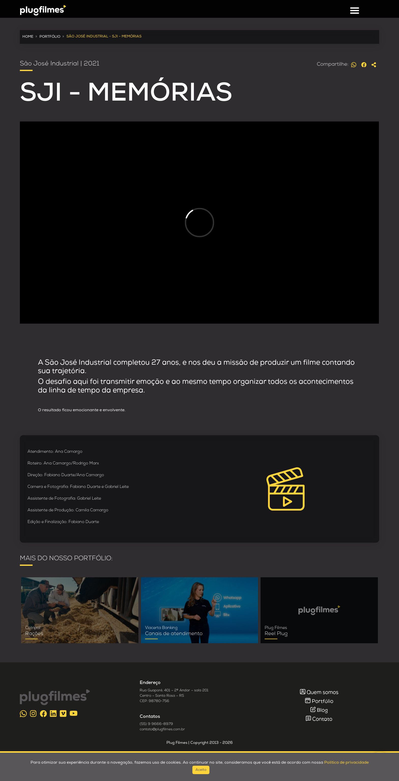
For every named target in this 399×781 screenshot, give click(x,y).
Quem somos (322, 692)
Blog (322, 710)
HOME (27, 37)
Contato (322, 719)
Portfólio (322, 701)
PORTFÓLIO (49, 37)
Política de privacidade (346, 763)
